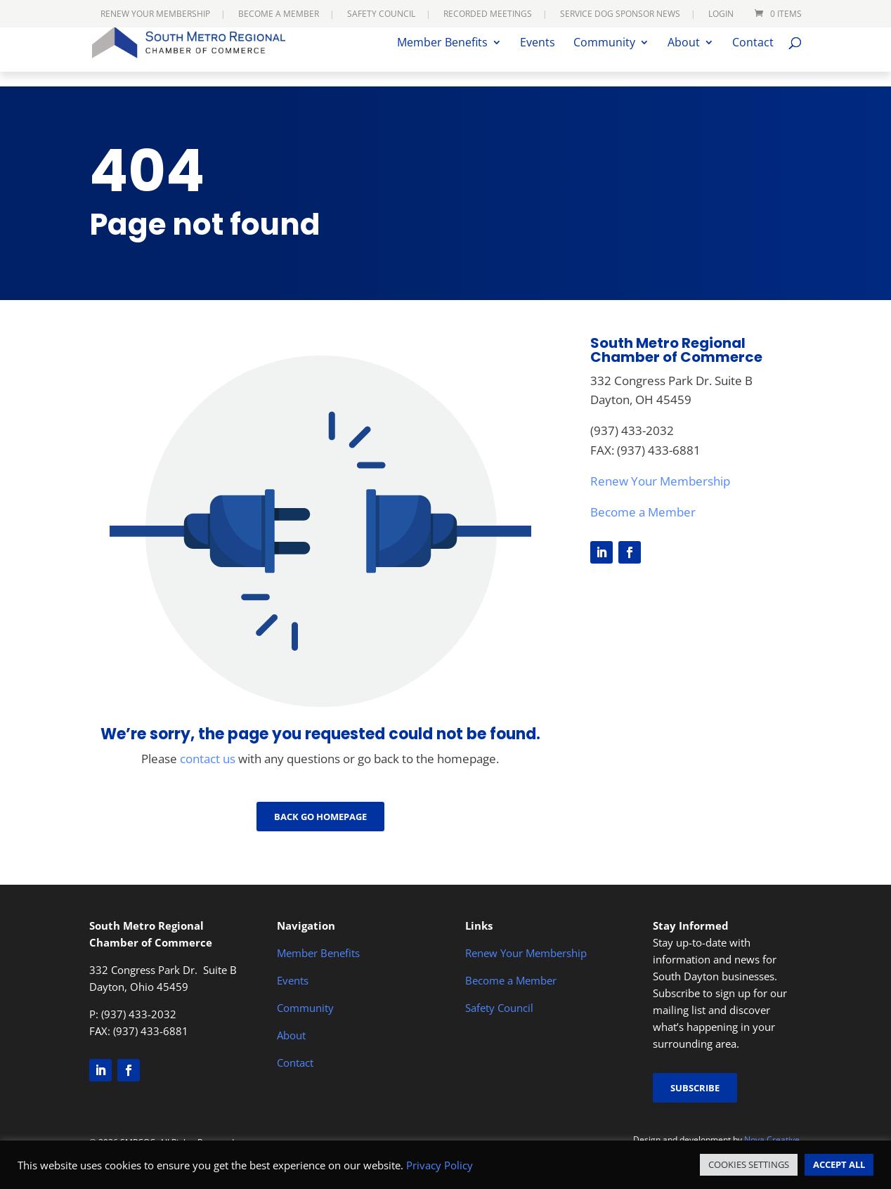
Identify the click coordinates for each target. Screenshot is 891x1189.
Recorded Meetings (487, 15)
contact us (207, 759)
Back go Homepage (320, 816)
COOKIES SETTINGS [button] (748, 1164)
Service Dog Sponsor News (620, 15)
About (684, 58)
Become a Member (278, 15)
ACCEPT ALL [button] (839, 1164)
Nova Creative (772, 1139)
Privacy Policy (439, 1165)
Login (721, 15)
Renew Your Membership (155, 15)
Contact (753, 58)
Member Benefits (442, 58)
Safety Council (381, 15)
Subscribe (695, 1087)
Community (604, 58)
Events (537, 58)
